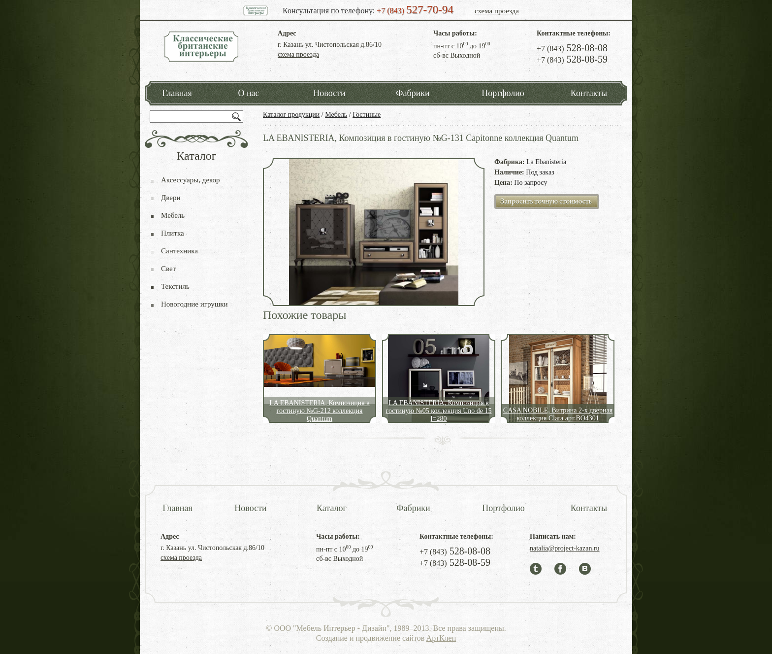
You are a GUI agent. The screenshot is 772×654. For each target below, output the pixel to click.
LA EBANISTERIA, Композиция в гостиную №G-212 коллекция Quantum (319, 410)
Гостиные (367, 114)
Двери (170, 198)
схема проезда (497, 11)
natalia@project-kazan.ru (565, 548)
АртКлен (441, 638)
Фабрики (412, 93)
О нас (248, 93)
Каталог (332, 508)
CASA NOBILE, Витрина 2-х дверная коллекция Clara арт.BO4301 (557, 414)
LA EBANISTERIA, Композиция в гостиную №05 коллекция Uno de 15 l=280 (438, 410)
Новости (329, 93)
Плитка (172, 233)
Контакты (589, 93)
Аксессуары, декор (190, 180)
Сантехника (179, 251)
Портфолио (503, 93)
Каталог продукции (291, 114)
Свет (168, 269)
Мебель (336, 114)
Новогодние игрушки (194, 304)
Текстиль (175, 286)
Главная (177, 93)
